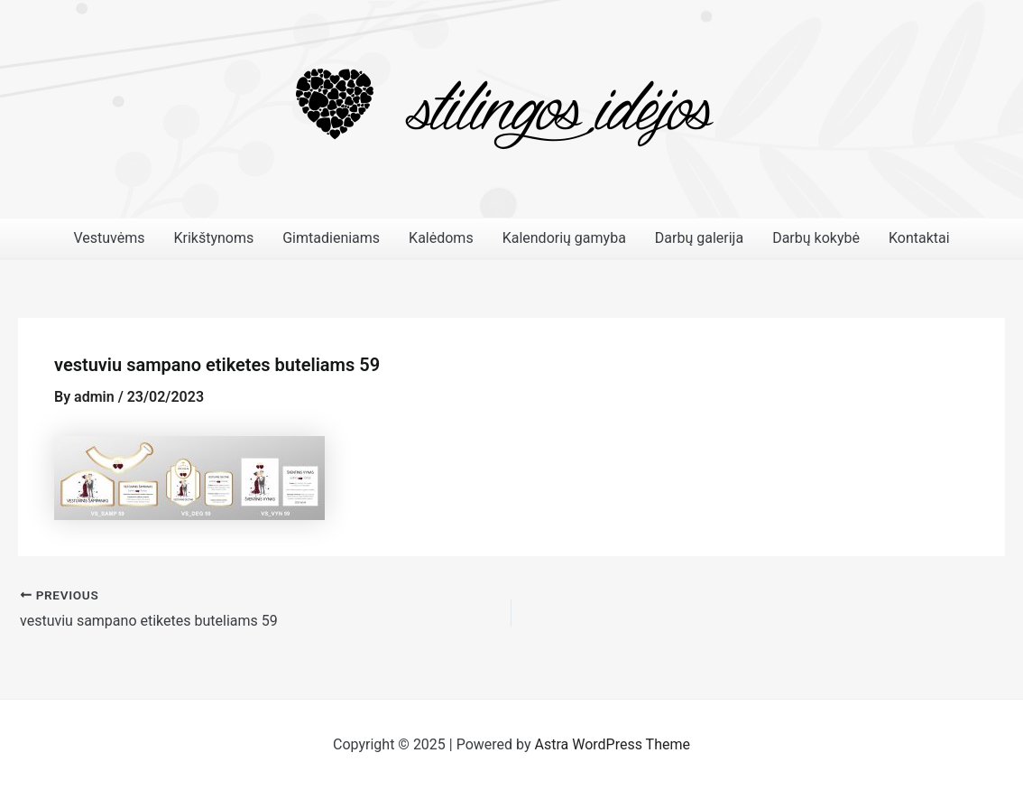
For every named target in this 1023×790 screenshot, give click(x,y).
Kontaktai (919, 237)
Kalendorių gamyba (564, 237)
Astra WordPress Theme (612, 744)
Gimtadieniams (331, 237)
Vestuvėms (108, 237)
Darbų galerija (699, 237)
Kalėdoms (441, 237)
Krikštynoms (213, 237)
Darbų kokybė (816, 237)
